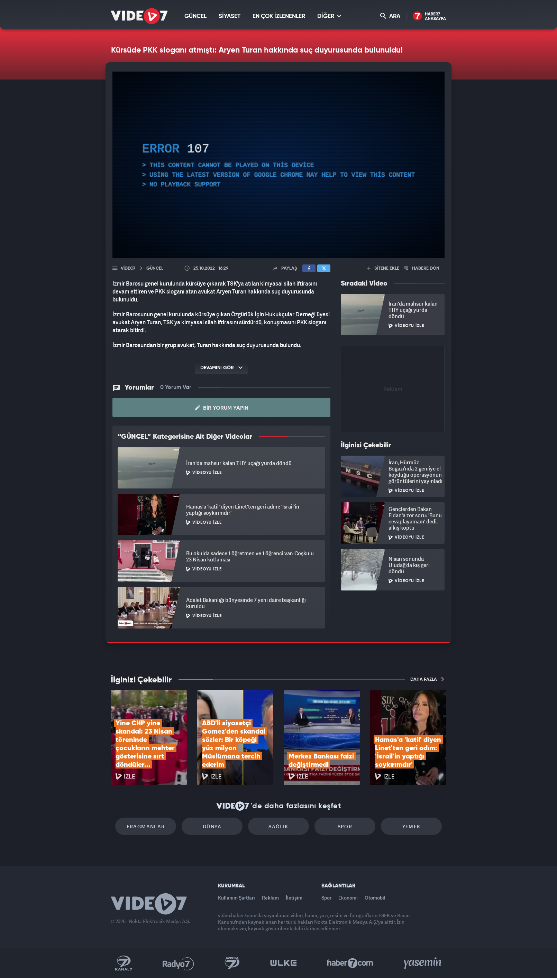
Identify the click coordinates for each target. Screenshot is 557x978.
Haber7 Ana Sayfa (429, 16)
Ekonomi (348, 897)
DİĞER (329, 16)
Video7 (128, 268)
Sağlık (278, 826)
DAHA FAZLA (427, 679)
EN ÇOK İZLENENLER (279, 16)
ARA (390, 16)
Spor (345, 826)
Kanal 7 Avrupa (232, 963)
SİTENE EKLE (383, 268)
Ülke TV (283, 963)
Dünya (212, 826)
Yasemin (423, 963)
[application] (278, 165)
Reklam (270, 897)
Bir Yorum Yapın (221, 407)
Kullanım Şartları (236, 897)
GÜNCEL (195, 16)
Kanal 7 (123, 963)
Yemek (411, 826)
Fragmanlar (146, 826)
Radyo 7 (178, 963)
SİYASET (229, 16)
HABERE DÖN (421, 268)
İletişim (294, 897)
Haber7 (350, 963)
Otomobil (375, 897)
